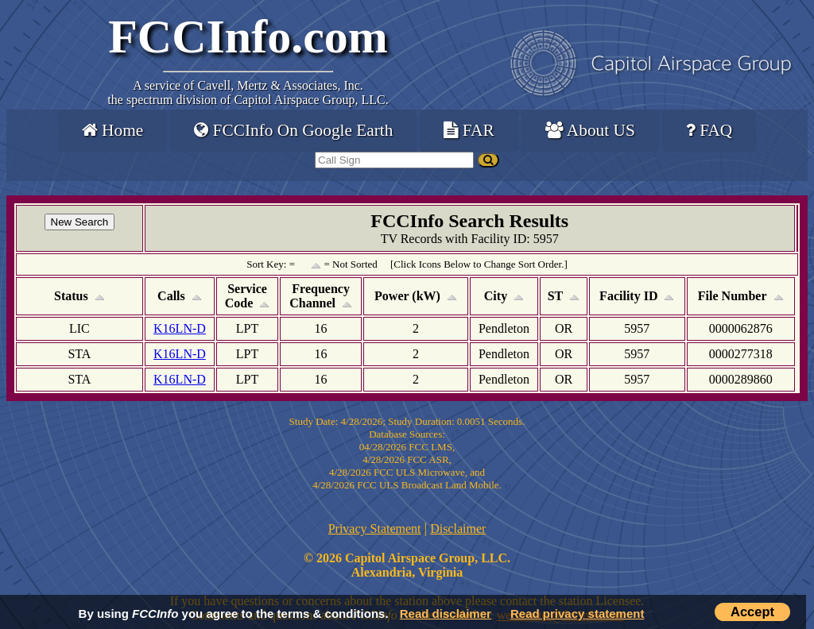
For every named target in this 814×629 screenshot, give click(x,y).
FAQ (709, 130)
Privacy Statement (374, 528)
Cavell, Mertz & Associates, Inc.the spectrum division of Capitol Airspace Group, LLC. (247, 92)
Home (112, 130)
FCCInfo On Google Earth (293, 130)
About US (590, 130)
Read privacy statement (577, 613)
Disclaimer (458, 528)
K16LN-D (179, 328)
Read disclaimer (445, 613)
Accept (752, 611)
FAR (469, 130)
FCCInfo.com (248, 36)
